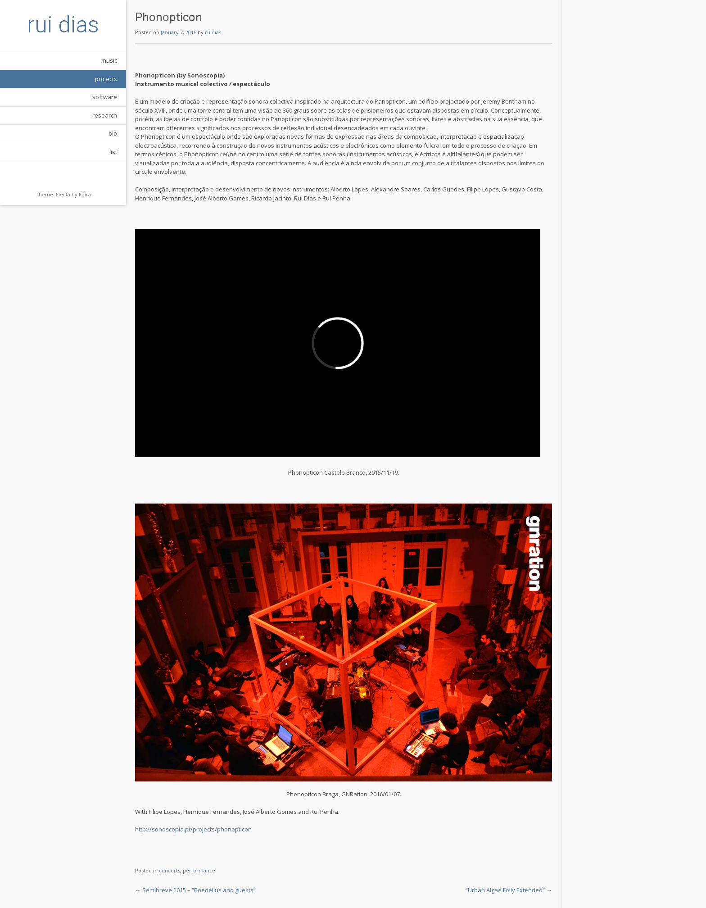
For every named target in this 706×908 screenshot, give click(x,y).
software (104, 97)
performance (199, 870)
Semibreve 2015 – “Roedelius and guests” (195, 890)
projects (106, 79)
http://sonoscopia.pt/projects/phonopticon (193, 829)
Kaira (85, 194)
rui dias (63, 25)
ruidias (213, 32)
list (113, 152)
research (104, 115)
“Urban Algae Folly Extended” (509, 890)
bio (113, 133)
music (109, 60)
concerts (169, 870)
